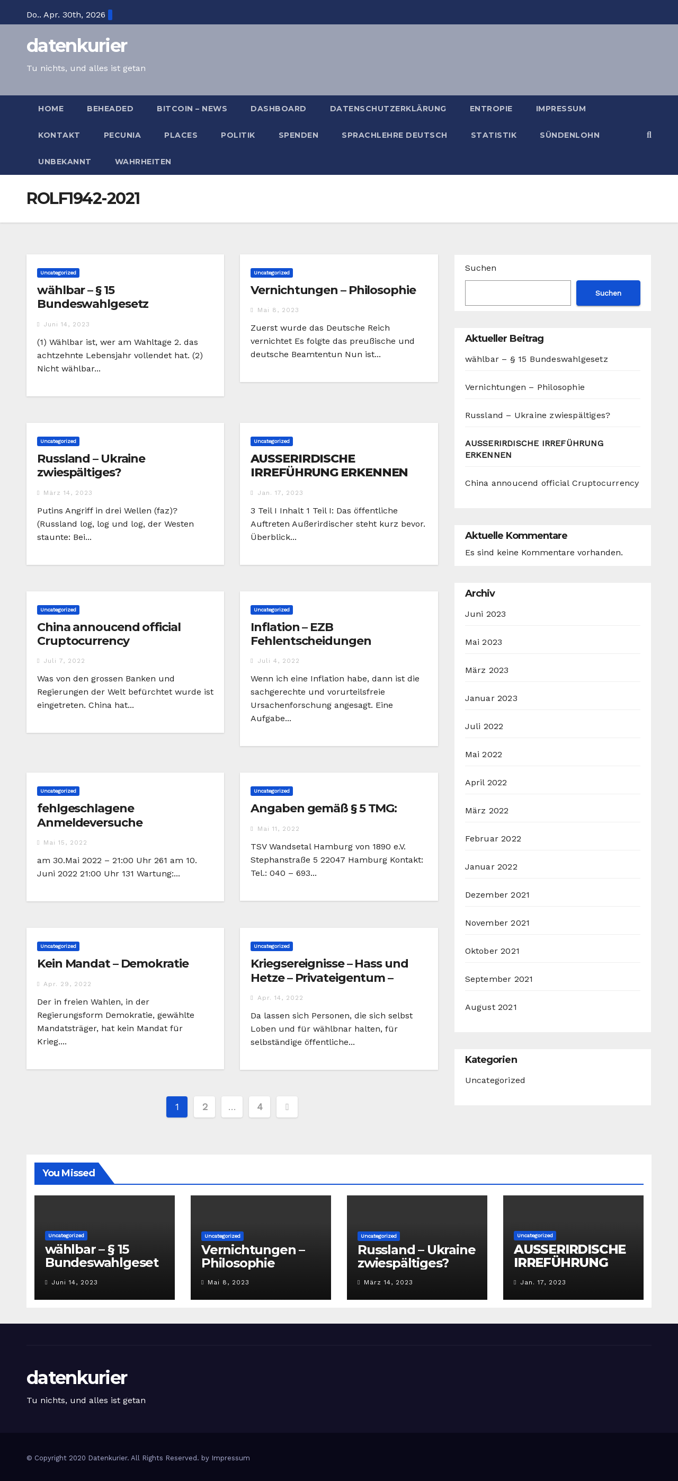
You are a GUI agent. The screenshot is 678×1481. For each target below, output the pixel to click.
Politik (238, 135)
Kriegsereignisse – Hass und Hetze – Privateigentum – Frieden (329, 977)
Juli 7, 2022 (64, 660)
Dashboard (279, 108)
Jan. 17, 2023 (280, 492)
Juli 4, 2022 (278, 660)
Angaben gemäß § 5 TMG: (324, 808)
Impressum (561, 108)
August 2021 (491, 1007)
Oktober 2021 (492, 951)
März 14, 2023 (68, 492)
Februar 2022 (493, 838)
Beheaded (110, 108)
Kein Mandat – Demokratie (113, 963)
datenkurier (76, 45)
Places (181, 135)
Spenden (299, 135)
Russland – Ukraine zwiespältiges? (91, 465)
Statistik (494, 135)
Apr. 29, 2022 (67, 984)
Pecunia (122, 135)
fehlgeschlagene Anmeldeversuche (89, 815)
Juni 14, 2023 (66, 324)
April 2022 (486, 782)
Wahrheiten (143, 161)
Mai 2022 (484, 754)
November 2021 (497, 923)
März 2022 (487, 810)
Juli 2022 (484, 726)
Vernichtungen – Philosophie (333, 290)
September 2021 (499, 979)
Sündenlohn (570, 135)
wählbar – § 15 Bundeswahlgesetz (92, 297)
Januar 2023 (491, 698)
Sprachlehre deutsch (395, 135)
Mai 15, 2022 (65, 842)
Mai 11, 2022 (278, 828)
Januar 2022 (491, 867)
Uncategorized (58, 273)
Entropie (491, 108)
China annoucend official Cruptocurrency (109, 634)
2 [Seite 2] (205, 1106)
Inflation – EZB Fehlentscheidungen (311, 634)
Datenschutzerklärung (388, 108)
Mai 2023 (484, 642)
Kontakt (59, 135)
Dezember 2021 (497, 895)
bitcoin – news (192, 108)
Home (51, 108)
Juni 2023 (485, 614)
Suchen (480, 268)
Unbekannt (65, 161)
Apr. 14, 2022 (280, 997)
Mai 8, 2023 (278, 310)
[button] (649, 135)
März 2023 (487, 670)
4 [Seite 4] (260, 1106)
